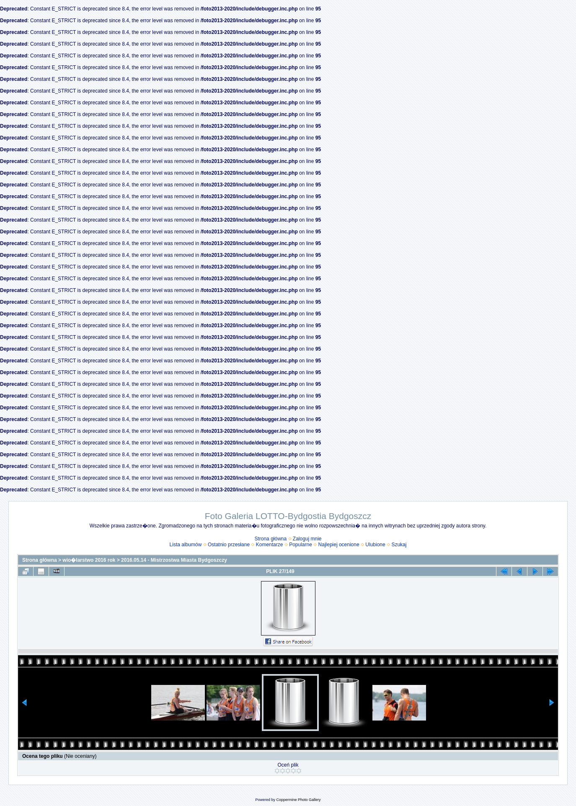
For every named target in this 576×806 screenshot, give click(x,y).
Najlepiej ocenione (338, 545)
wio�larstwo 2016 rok (88, 560)
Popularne (300, 545)
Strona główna (270, 539)
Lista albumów (186, 545)
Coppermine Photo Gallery (298, 800)
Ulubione (375, 545)
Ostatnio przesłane (229, 545)
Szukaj (398, 545)
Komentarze (269, 545)
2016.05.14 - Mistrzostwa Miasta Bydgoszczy (174, 560)
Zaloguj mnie (307, 539)
